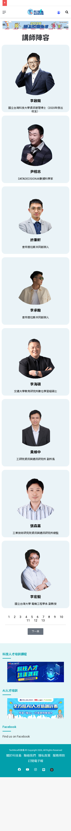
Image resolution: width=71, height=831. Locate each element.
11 (28, 620)
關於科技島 (13, 755)
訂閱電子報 (35, 761)
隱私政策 (44, 755)
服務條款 (59, 755)
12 (36, 620)
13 (43, 620)
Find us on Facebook (16, 736)
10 (61, 617)
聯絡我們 (30, 755)
